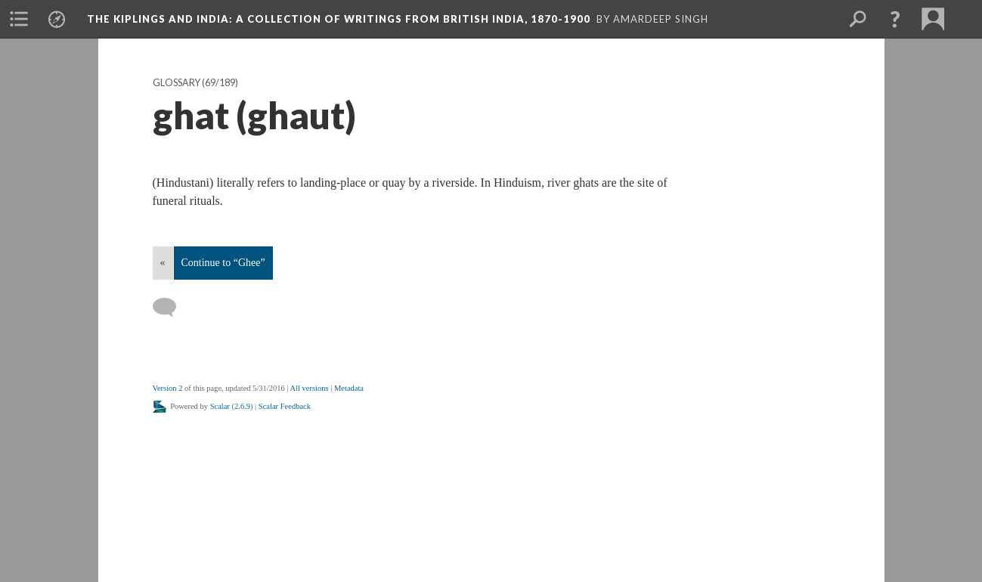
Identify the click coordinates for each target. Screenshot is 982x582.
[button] (895, 19)
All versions (309, 388)
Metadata (349, 388)
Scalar (220, 406)
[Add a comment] (171, 307)
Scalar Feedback (285, 406)
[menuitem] (19, 19)
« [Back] (163, 262)
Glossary (176, 82)
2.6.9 (242, 406)
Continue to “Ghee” (223, 262)
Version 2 (168, 388)
